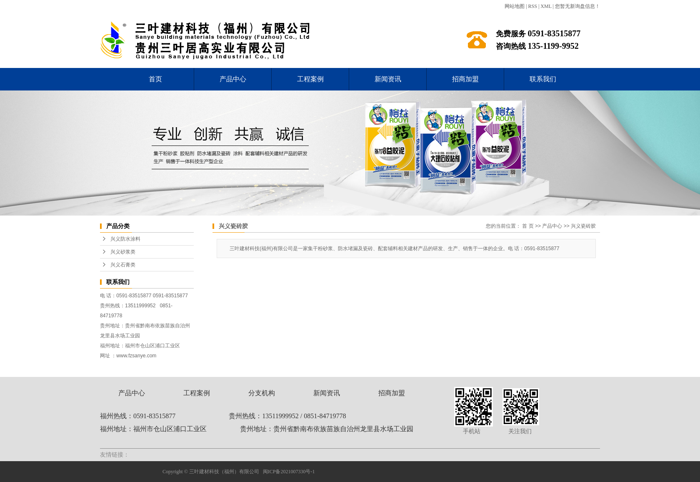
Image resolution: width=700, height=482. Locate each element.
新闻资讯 (388, 79)
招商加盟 (465, 79)
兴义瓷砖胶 (583, 226)
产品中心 (233, 79)
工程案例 (310, 79)
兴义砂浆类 (122, 252)
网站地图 (515, 6)
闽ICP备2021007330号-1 (289, 471)
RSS (532, 6)
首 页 (527, 226)
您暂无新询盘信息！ (577, 6)
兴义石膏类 (122, 265)
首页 (155, 79)
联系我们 (543, 79)
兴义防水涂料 (125, 239)
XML (545, 6)
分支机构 (261, 393)
